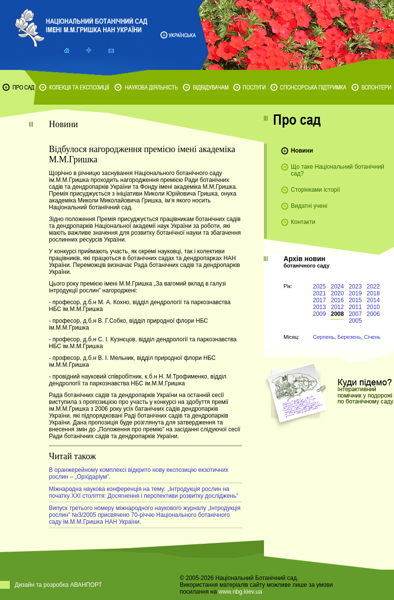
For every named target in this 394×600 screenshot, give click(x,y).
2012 (337, 307)
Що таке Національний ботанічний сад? (337, 170)
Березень (349, 337)
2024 (337, 286)
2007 (355, 314)
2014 (373, 300)
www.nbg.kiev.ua (240, 591)
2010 (373, 307)
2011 (355, 307)
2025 (319, 286)
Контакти (303, 222)
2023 (355, 286)
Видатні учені (309, 205)
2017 (319, 300)
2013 (319, 307)
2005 (355, 320)
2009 (319, 314)
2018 (373, 293)
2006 (373, 314)
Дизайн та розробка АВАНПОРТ (58, 584)
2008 (337, 314)
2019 (355, 293)
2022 (373, 286)
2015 (355, 300)
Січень (372, 337)
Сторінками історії (315, 189)
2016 (337, 300)
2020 (337, 293)
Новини (302, 150)
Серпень (323, 337)
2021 (319, 293)
